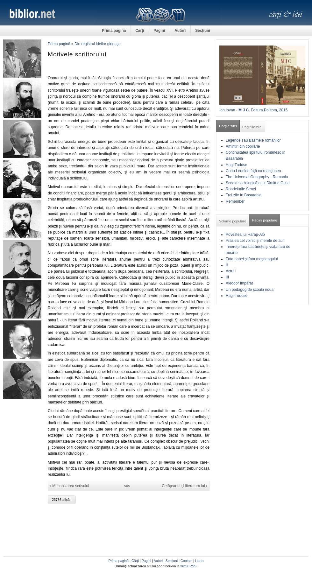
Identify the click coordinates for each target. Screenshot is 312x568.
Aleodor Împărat (239, 283)
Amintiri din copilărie (243, 146)
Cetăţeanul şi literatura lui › (184, 486)
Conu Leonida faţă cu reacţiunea (253, 171)
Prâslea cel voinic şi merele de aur (255, 240)
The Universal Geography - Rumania (257, 177)
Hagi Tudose (236, 165)
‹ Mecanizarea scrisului (69, 486)
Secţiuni (202, 30)
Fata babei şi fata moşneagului (252, 259)
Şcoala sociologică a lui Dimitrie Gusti (257, 183)
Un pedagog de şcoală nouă (249, 289)
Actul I (231, 271)
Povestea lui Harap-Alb (245, 234)
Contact (186, 561)
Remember (235, 201)
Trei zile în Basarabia (243, 195)
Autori (180, 30)
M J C (243, 110)
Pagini (159, 30)
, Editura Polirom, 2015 (268, 110)
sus (127, 486)
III (227, 277)
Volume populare (232, 221)
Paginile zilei (252, 127)
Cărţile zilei (228, 126)
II (227, 265)
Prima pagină (114, 30)
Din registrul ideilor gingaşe (97, 44)
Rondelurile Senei (241, 189)
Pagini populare (264, 220)
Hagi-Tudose (236, 295)
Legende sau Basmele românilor (253, 140)
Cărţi (139, 30)
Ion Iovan (227, 110)
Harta (199, 561)
